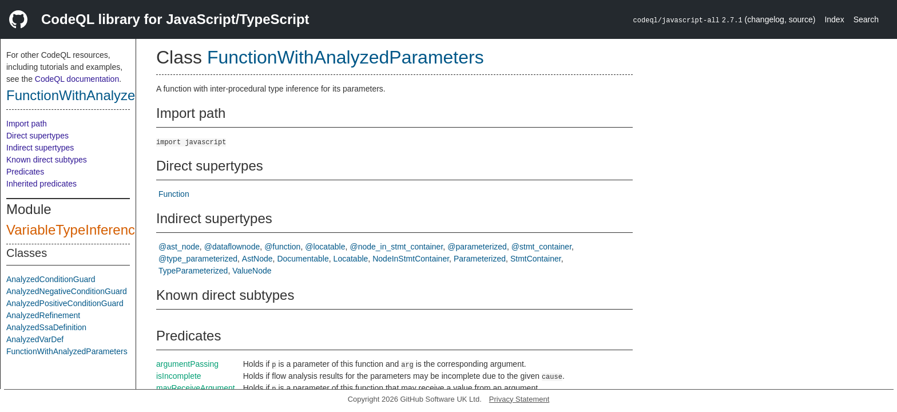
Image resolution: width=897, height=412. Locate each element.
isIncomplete (178, 376)
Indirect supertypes (40, 147)
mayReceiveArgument (195, 388)
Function (173, 194)
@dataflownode (232, 246)
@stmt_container (541, 246)
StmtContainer (535, 258)
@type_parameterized (197, 258)
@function (282, 246)
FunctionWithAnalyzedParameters (110, 95)
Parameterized (480, 258)
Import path (26, 123)
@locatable (325, 246)
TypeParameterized (193, 270)
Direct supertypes (37, 135)
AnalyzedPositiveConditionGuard (65, 303)
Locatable (351, 258)
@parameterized (477, 246)
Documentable (302, 258)
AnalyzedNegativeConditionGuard (66, 291)
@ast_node (179, 246)
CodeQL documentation (77, 79)
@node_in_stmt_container (396, 246)
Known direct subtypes (46, 159)
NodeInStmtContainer (410, 258)
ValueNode (251, 270)
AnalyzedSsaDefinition (46, 327)
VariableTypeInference (74, 229)
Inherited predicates (41, 183)
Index (834, 19)
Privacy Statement (519, 399)
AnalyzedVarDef (34, 339)
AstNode (257, 258)
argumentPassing (187, 364)
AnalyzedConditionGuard (51, 279)
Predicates (25, 171)
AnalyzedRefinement (43, 315)
